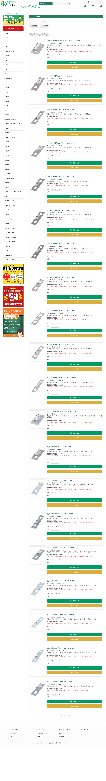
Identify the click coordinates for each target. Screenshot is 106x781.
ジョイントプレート (9, 137)
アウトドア (7, 223)
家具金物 (6, 214)
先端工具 (6, 151)
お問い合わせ (62, 733)
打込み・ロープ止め (9, 241)
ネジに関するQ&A (42, 733)
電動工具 (6, 155)
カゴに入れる (74, 67)
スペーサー (7, 60)
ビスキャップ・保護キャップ (12, 124)
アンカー (6, 92)
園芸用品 (6, 164)
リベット (6, 87)
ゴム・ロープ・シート (10, 205)
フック (6, 251)
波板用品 (6, 101)
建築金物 (6, 187)
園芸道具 (6, 169)
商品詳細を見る (74, 62)
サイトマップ (85, 730)
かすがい (6, 105)
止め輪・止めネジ (9, 51)
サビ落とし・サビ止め (10, 237)
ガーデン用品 (8, 219)
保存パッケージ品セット (11, 228)
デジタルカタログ (64, 730)
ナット (6, 42)
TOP (4, 13)
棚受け (6, 196)
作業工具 (6, 146)
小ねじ (6, 33)
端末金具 (9, 13)
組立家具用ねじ (8, 78)
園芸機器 (6, 160)
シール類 (6, 210)
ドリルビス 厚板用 (9, 178)
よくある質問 (40, 730)
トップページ (14, 730)
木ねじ (6, 65)
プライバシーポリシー (17, 737)
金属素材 (6, 128)
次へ (70, 716)
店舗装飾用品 (8, 255)
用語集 (38, 737)
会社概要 (61, 737)
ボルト (6, 37)
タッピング (7, 69)
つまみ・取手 (8, 246)
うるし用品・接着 (9, 232)
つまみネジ (7, 55)
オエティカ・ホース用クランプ (12, 192)
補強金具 (6, 133)
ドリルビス (7, 83)
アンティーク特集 (9, 260)
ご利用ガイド (14, 733)
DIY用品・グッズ (9, 201)
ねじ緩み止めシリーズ (10, 119)
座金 (5, 46)
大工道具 (6, 142)
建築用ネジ (7, 182)
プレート (15, 13)
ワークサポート (8, 173)
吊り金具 (6, 96)
